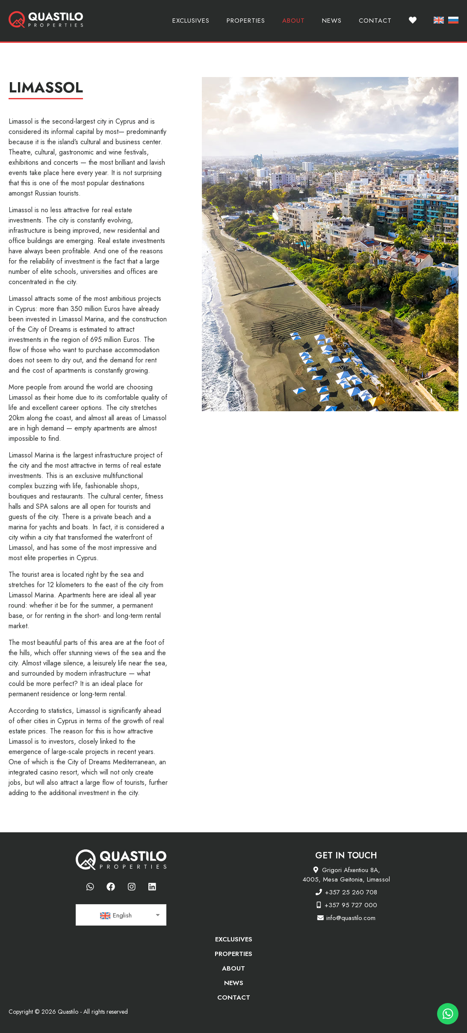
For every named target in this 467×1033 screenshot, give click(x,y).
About (293, 20)
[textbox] (121, 915)
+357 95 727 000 (351, 905)
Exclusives (191, 20)
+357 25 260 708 (351, 892)
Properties (246, 20)
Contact (375, 20)
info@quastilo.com (350, 918)
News (332, 20)
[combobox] (121, 915)
